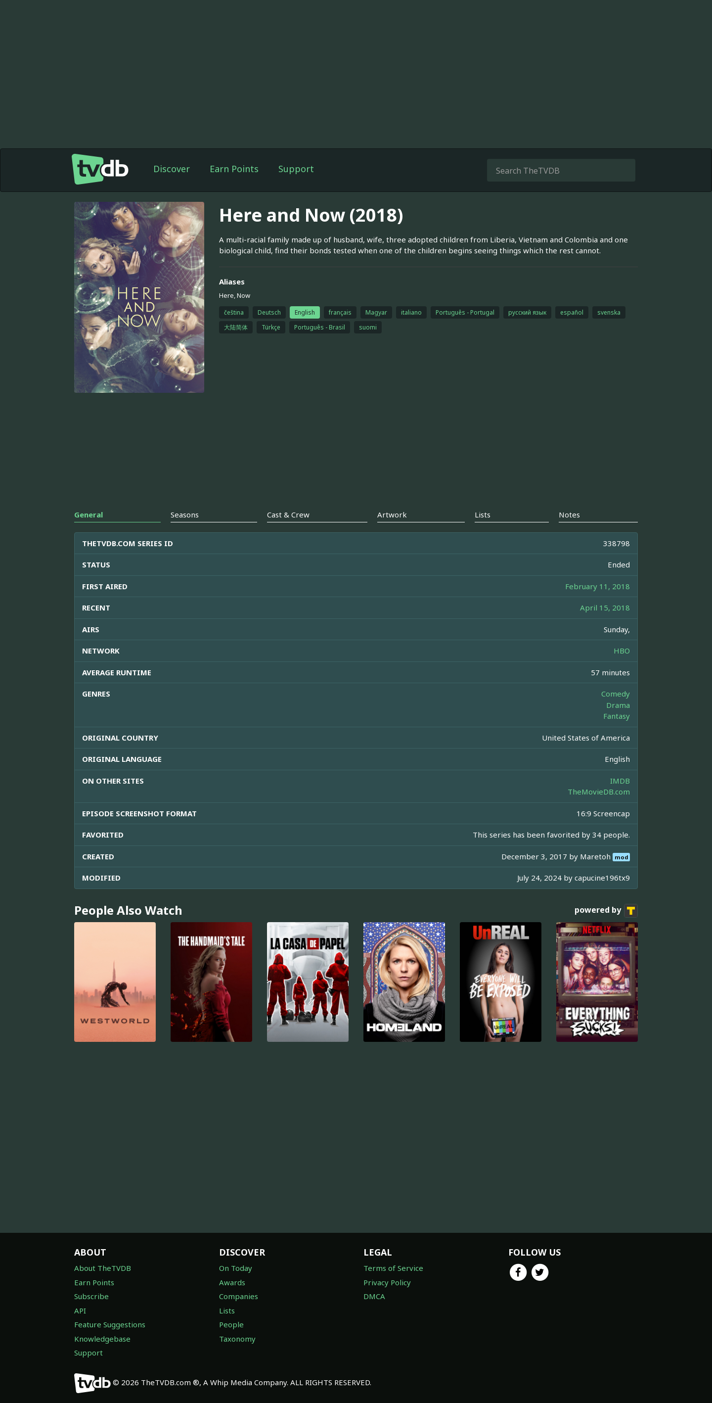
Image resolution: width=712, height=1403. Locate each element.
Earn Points (234, 169)
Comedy (615, 694)
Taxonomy (237, 1339)
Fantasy (616, 716)
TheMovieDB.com (599, 791)
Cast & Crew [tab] (288, 514)
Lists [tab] (482, 514)
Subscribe (91, 1296)
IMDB (620, 781)
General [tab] (88, 514)
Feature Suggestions (109, 1324)
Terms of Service (393, 1268)
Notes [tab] (569, 514)
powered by (606, 911)
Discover (171, 169)
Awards (232, 1282)
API (80, 1310)
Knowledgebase (102, 1339)
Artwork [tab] (392, 514)
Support (296, 169)
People (231, 1324)
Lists (227, 1310)
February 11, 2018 (597, 586)
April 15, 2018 (605, 607)
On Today (235, 1268)
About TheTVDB (102, 1268)
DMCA (374, 1296)
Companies (238, 1296)
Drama (618, 705)
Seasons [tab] (185, 514)
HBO (622, 650)
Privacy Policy (387, 1282)
